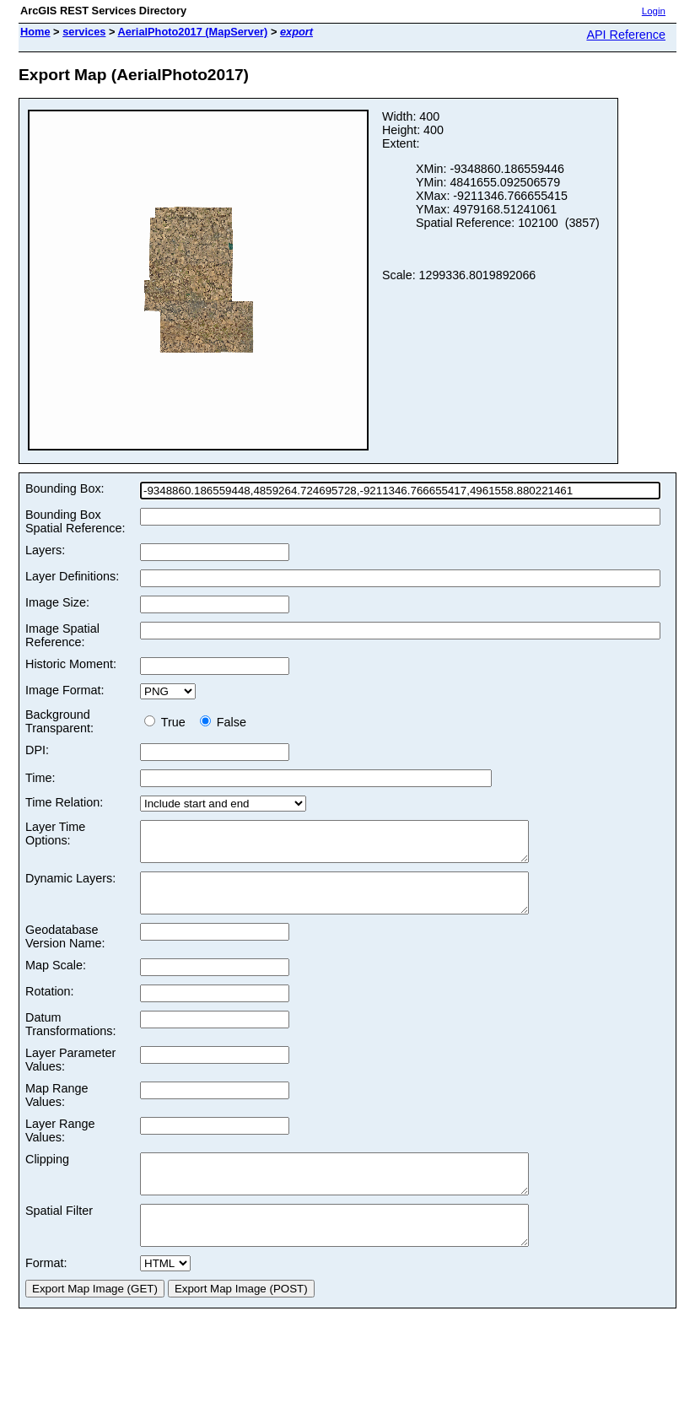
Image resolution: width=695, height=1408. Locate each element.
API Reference (625, 34)
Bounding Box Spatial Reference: (75, 521)
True (168, 722)
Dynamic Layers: (70, 886)
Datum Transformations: (70, 1039)
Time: (40, 778)
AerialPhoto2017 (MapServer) (193, 31)
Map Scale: (55, 980)
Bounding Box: (65, 488)
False (223, 722)
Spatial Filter (59, 1233)
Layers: (45, 550)
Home (35, 31)
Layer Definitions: (72, 576)
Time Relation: (64, 802)
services (83, 31)
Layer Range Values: (59, 1145)
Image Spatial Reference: (62, 635)
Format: (46, 1293)
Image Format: (65, 690)
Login (653, 11)
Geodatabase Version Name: (65, 951)
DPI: (37, 750)
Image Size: (57, 602)
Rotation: (49, 1006)
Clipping (47, 1174)
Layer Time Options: (55, 833)
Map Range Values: (56, 1110)
